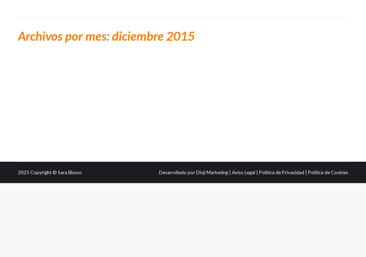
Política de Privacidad (281, 172)
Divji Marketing (212, 172)
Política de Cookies (328, 172)
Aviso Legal (243, 172)
